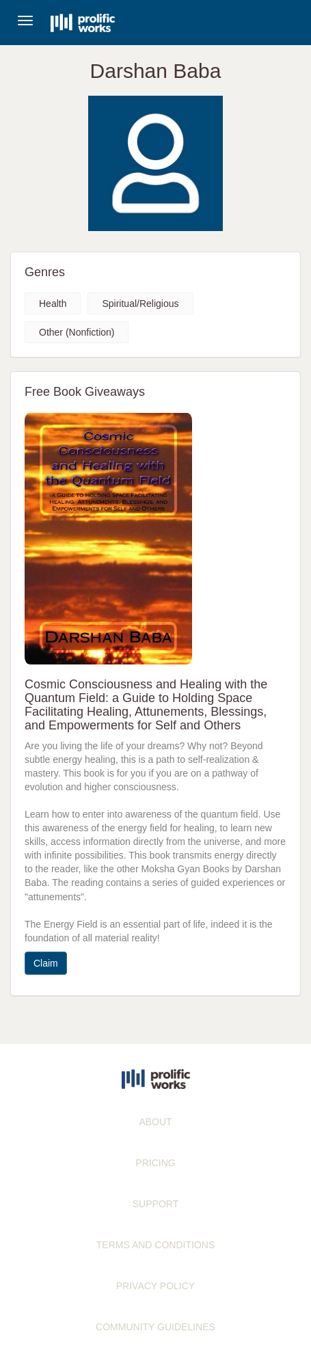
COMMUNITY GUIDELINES (155, 1326)
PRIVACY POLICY (155, 1285)
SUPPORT (155, 1203)
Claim (45, 963)
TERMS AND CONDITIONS (155, 1244)
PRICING (155, 1162)
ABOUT (155, 1121)
